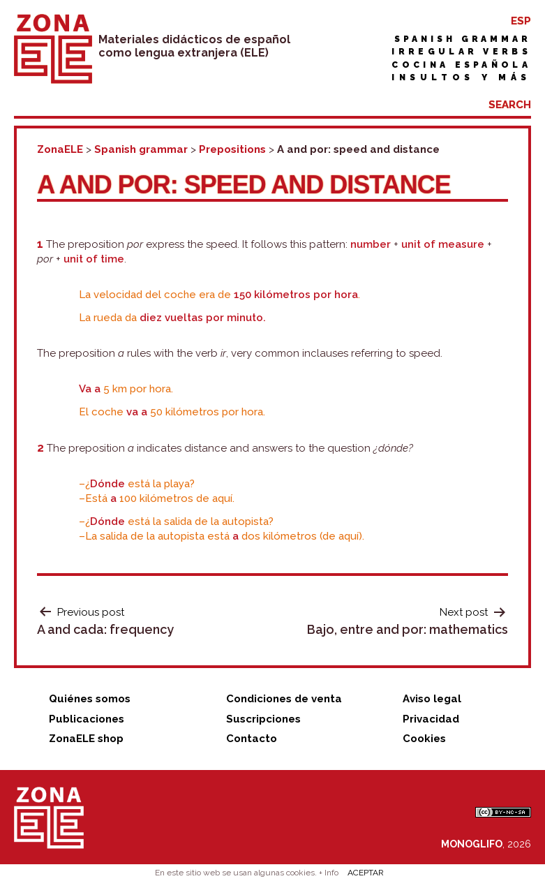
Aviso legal (432, 699)
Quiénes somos (89, 699)
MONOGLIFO (471, 844)
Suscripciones (263, 719)
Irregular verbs (461, 52)
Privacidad (431, 719)
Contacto (251, 738)
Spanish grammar (462, 39)
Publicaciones (86, 719)
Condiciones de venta (284, 699)
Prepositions (232, 149)
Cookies (424, 738)
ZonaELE (60, 149)
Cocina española (461, 65)
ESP (521, 21)
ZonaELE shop (86, 738)
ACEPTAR (366, 873)
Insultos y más (461, 77)
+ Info (328, 873)
